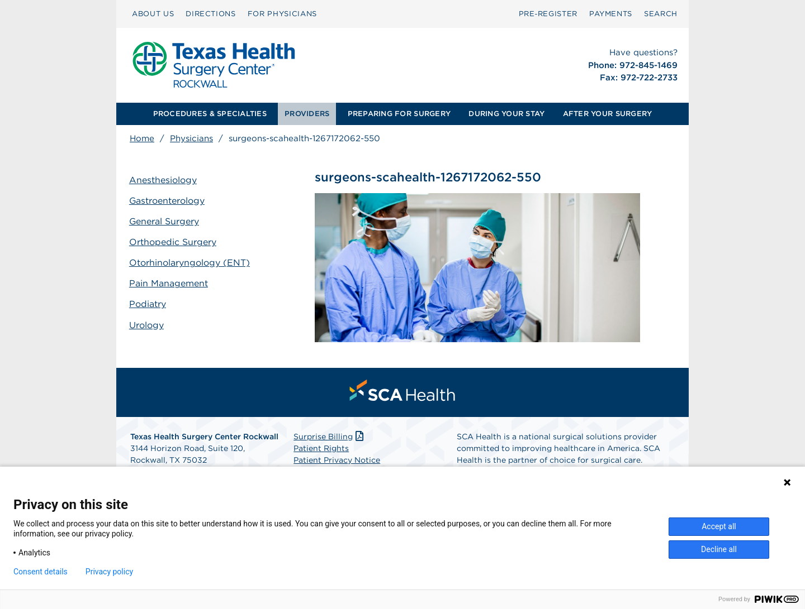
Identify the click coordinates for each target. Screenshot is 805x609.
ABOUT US (153, 13)
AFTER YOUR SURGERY (607, 113)
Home (142, 138)
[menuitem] (152, 14)
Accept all (719, 526)
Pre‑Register (548, 13)
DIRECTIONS (211, 13)
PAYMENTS (610, 13)
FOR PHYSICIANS (282, 13)
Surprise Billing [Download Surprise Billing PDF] (329, 437)
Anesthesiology (163, 180)
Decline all (719, 549)
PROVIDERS (307, 113)
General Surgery (165, 221)
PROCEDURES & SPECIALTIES (210, 113)
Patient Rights (321, 448)
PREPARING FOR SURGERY (399, 113)
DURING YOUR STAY (506, 113)
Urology (147, 324)
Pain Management (169, 282)
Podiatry (148, 303)
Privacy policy (109, 571)
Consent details (40, 571)
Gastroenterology (168, 200)
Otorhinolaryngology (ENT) (190, 262)
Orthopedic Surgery (173, 242)
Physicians (191, 138)
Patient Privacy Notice (336, 460)
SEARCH (661, 13)
